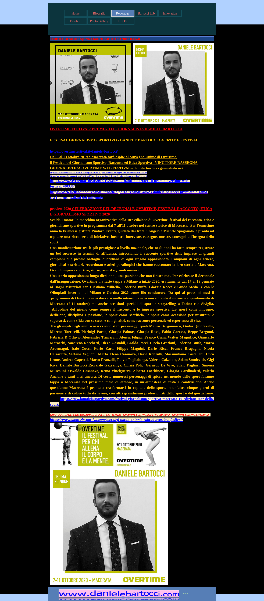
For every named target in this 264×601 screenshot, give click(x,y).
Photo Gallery (99, 21)
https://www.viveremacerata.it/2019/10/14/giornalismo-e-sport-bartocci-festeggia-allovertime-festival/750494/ (98, 172)
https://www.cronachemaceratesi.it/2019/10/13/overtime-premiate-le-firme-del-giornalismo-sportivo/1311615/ (98, 176)
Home (76, 13)
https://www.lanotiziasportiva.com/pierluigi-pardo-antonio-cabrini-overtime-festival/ (116, 420)
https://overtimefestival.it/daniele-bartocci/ (84, 151)
